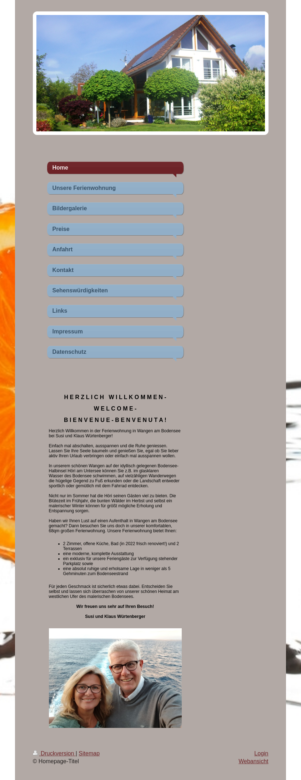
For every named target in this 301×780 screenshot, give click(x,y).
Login (261, 753)
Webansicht (253, 761)
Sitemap (89, 753)
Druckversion (54, 753)
